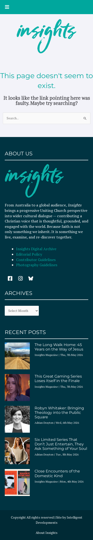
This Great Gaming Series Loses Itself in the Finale (58, 378)
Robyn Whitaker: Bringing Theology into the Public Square (59, 412)
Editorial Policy (29, 254)
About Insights (47, 533)
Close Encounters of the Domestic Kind (57, 473)
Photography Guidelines (36, 264)
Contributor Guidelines (36, 259)
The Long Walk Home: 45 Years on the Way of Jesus (59, 347)
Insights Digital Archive (36, 248)
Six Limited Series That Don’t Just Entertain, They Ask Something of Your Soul (61, 444)
